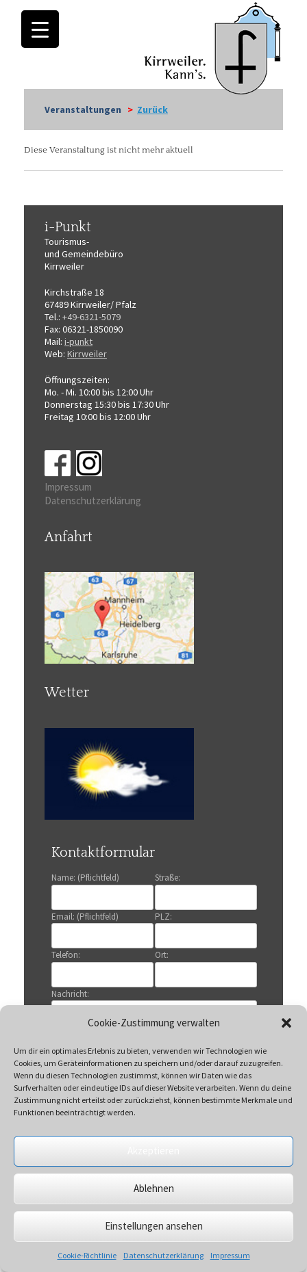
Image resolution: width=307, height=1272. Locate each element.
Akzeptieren (153, 1150)
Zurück (152, 109)
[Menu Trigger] (40, 29)
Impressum (230, 1255)
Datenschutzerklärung (163, 1255)
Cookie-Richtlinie (87, 1255)
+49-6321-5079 (91, 317)
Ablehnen (154, 1188)
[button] (286, 1023)
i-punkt (78, 341)
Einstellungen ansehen (154, 1225)
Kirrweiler (87, 354)
